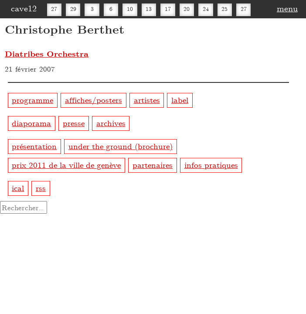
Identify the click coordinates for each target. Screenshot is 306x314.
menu (287, 8)
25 (224, 9)
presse (74, 122)
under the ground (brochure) (120, 145)
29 (73, 9)
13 (149, 9)
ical (18, 187)
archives (111, 122)
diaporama (31, 122)
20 (187, 9)
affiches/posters (93, 99)
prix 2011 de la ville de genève (66, 164)
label (179, 99)
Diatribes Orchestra (46, 53)
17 (168, 9)
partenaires (153, 164)
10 (130, 9)
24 (206, 9)
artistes (147, 99)
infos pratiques (211, 164)
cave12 (24, 8)
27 (54, 9)
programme (32, 99)
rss (41, 187)
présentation (34, 145)
